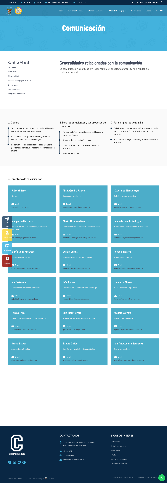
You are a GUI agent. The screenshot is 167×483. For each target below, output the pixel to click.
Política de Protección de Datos (123, 477)
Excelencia (12, 72)
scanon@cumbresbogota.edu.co (75, 360)
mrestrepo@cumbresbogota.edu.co (25, 268)
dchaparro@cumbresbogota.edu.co (128, 268)
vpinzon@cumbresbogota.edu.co (76, 299)
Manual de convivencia (119, 459)
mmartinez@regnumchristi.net (23, 237)
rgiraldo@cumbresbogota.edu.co (24, 299)
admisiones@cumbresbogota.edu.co (128, 237)
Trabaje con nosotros (118, 446)
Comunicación (13, 89)
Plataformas (115, 442)
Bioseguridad (13, 76)
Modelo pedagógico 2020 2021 (20, 80)
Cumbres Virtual (18, 62)
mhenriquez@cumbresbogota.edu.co (129, 360)
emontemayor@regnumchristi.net (127, 207)
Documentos (13, 85)
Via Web (51, 479)
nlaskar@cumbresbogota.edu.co (24, 360)
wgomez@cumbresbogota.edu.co (76, 268)
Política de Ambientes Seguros (148, 477)
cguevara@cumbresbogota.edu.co (128, 329)
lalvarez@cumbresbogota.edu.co (127, 299)
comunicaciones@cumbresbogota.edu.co (79, 237)
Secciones (12, 67)
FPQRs (113, 455)
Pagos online (115, 450)
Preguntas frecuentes (16, 94)
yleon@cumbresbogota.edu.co (23, 329)
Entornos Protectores (119, 464)
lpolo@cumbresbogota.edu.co (75, 329)
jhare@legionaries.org (20, 207)
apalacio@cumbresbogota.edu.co (76, 207)
